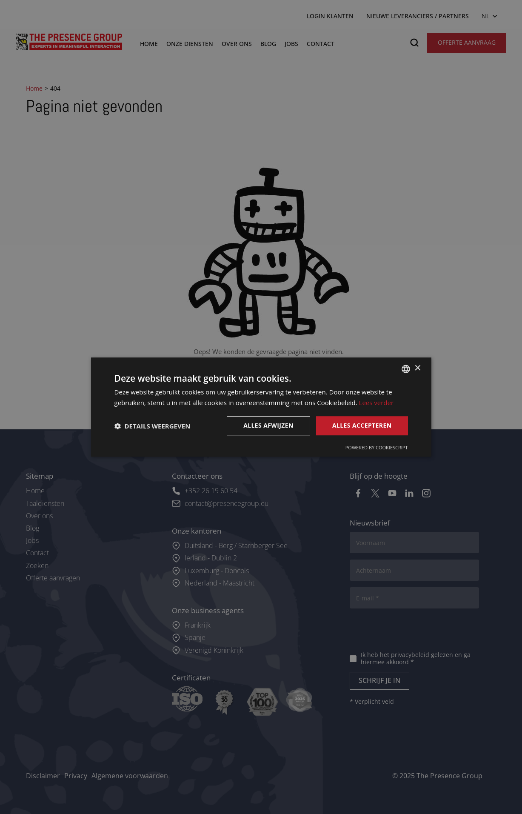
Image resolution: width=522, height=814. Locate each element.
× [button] (417, 368)
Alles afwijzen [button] (268, 426)
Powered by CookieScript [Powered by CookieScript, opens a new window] (376, 447)
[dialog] (261, 407)
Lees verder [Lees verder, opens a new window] (376, 402)
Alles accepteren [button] (362, 426)
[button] (152, 426)
